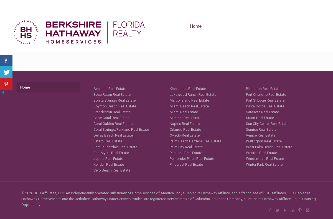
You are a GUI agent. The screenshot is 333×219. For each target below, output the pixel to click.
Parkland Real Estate (186, 153)
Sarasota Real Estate (262, 112)
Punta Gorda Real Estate (265, 106)
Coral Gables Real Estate (113, 124)
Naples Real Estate (185, 124)
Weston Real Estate (261, 153)
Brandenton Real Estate (112, 112)
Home (25, 87)
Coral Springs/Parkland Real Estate (121, 129)
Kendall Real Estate (108, 164)
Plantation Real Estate (263, 89)
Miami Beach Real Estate (189, 106)
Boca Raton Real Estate (112, 94)
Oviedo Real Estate (185, 135)
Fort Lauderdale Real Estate (115, 147)
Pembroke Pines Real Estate (192, 159)
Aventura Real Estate (109, 89)
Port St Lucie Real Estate (265, 100)
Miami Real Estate (184, 112)
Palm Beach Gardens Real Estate (195, 141)
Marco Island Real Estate (189, 100)
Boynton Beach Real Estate (114, 106)
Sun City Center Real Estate (267, 124)
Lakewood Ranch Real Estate (193, 94)
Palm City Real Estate (186, 147)
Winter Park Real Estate (264, 164)
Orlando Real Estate (185, 129)
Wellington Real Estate (264, 141)
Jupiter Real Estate (108, 159)
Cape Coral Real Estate (111, 118)
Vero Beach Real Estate (111, 170)
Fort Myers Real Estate (111, 153)
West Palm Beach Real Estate (269, 147)
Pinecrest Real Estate (186, 164)
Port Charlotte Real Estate (266, 94)
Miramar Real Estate (185, 118)
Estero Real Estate (107, 141)
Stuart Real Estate (260, 118)
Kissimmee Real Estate (188, 89)
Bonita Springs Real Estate (114, 100)
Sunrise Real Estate (261, 129)
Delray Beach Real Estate (113, 135)
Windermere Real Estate (265, 159)
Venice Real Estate (260, 135)
